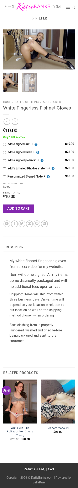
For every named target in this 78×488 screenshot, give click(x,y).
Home (7, 101)
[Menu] (68, 7)
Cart (51, 469)
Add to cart (18, 209)
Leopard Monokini (58, 428)
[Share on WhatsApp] (7, 223)
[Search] (73, 7)
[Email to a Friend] (29, 223)
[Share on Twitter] (22, 223)
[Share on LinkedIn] (44, 223)
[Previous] (3, 413)
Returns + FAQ (34, 469)
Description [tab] (14, 247)
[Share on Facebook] (14, 223)
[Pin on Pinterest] (36, 223)
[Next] (75, 413)
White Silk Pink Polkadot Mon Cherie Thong (20, 431)
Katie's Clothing (27, 101)
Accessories (52, 101)
